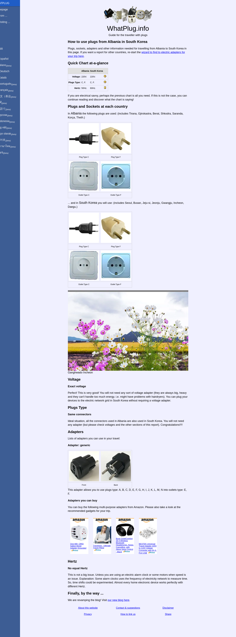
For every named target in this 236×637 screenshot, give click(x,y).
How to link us (131, 614)
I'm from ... (8, 15)
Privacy (91, 614)
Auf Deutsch (9, 71)
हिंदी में (8, 102)
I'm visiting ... (9, 21)
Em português (13, 84)
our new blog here (122, 600)
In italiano (10, 65)
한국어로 (10, 140)
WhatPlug (9, 3)
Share (171, 614)
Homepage (8, 9)
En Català (8, 77)
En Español (9, 58)
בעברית (9, 152)
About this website (91, 608)
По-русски (11, 115)
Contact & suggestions (132, 608)
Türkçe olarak (12, 133)
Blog (4, 32)
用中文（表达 (12, 96)
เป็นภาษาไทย (12, 146)
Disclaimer (171, 608)
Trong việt (10, 127)
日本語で (10, 109)
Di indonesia (12, 121)
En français (11, 90)
